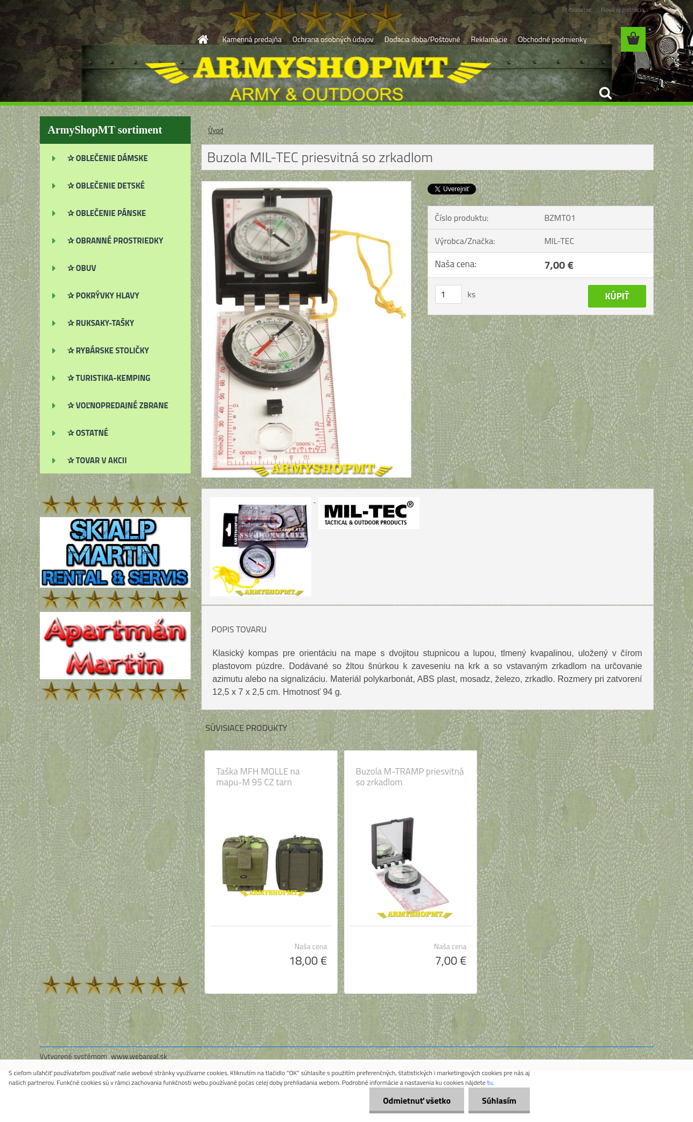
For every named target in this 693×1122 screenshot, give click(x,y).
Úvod (215, 130)
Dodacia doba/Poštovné (422, 39)
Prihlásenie (577, 9)
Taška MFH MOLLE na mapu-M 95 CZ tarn (258, 777)
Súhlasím (499, 1100)
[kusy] (448, 294)
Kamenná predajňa (252, 39)
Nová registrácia (623, 9)
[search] (605, 93)
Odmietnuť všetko (417, 1100)
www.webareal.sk (139, 1056)
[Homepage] (202, 39)
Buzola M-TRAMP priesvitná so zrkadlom (410, 777)
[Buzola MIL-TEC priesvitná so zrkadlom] (306, 185)
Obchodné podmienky (552, 39)
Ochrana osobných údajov (333, 39)
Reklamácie (489, 39)
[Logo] (114, 40)
